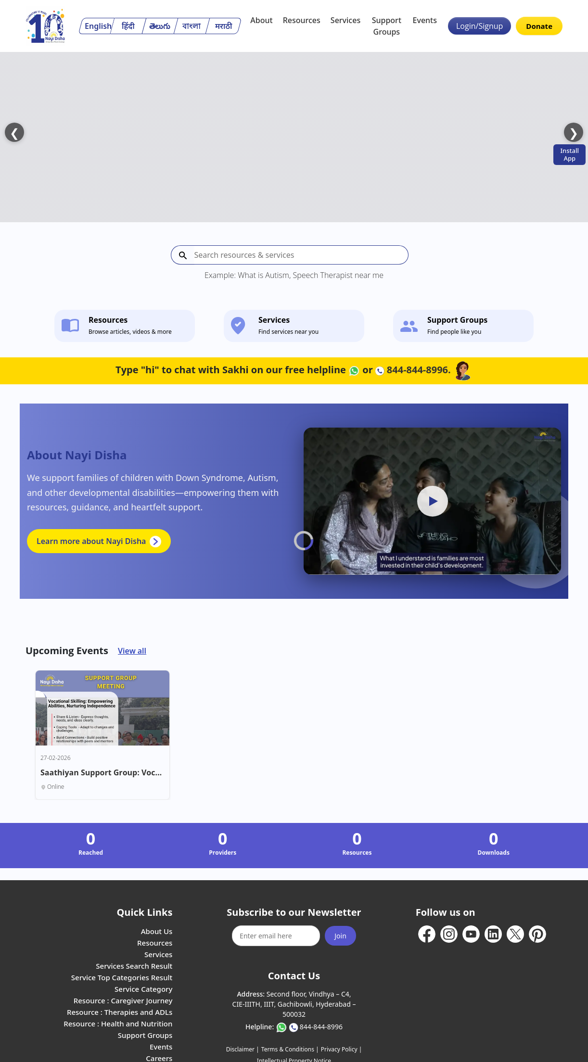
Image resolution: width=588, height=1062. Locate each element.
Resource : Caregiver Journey (123, 965)
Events (425, 20)
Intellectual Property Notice (294, 1026)
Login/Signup (479, 26)
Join (340, 900)
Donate (539, 26)
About (261, 20)
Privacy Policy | (341, 1014)
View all (132, 615)
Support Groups (386, 26)
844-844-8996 (321, 991)
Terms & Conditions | (290, 1014)
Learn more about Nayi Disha (99, 506)
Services (345, 20)
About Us (157, 896)
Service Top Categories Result (121, 942)
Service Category (143, 954)
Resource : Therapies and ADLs (119, 977)
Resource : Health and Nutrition (118, 988)
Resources (301, 20)
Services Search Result (134, 931)
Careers (159, 1023)
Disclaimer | (242, 1014)
